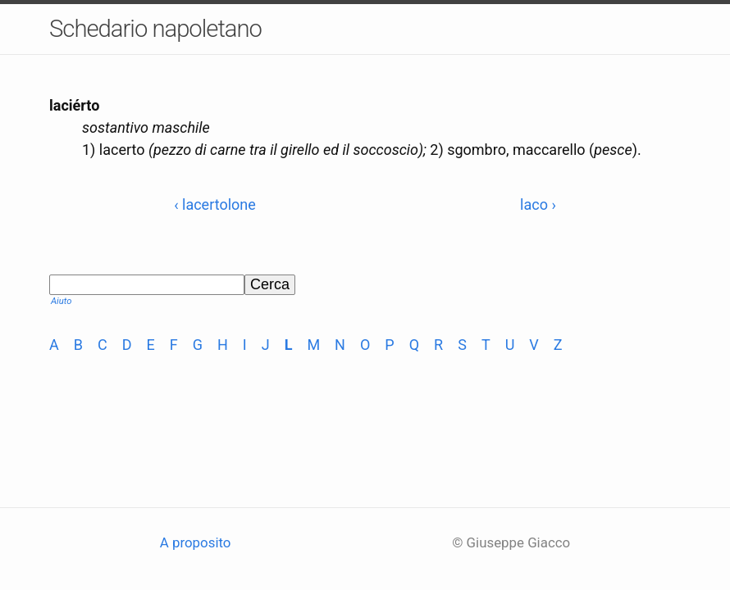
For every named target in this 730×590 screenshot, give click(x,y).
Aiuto (61, 301)
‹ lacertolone (215, 204)
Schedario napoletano (155, 29)
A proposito (195, 542)
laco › (538, 204)
